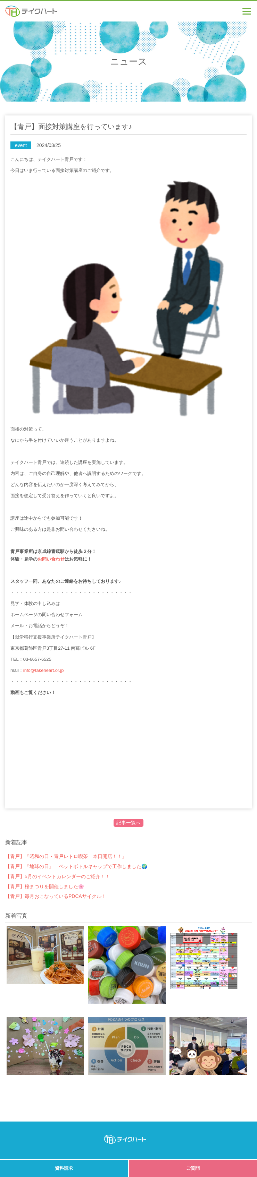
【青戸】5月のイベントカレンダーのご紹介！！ (57, 876)
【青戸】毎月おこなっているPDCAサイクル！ (55, 896)
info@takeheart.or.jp (43, 670)
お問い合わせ (51, 559)
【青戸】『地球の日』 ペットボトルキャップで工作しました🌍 (76, 866)
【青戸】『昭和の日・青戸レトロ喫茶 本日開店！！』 (66, 856)
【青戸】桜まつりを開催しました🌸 (44, 886)
